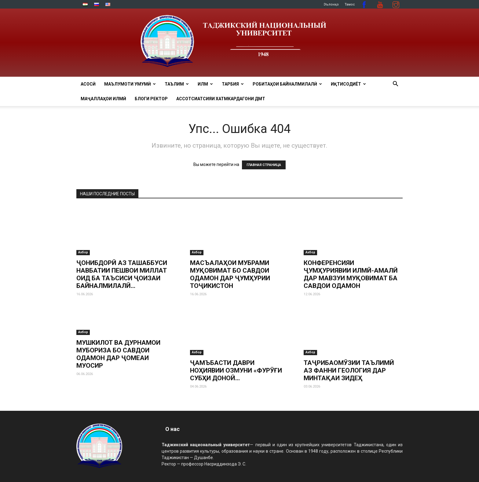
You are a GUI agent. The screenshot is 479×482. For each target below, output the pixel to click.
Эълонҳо (331, 4)
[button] (395, 84)
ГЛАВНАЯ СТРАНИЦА (264, 165)
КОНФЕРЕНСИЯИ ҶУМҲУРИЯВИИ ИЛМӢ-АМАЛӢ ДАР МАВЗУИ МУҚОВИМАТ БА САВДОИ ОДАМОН (351, 274)
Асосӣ (88, 84)
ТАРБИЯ (233, 84)
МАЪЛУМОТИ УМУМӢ (130, 84)
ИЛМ (205, 84)
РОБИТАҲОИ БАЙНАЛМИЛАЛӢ (287, 84)
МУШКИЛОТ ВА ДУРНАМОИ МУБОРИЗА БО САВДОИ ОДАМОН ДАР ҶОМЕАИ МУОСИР (118, 354)
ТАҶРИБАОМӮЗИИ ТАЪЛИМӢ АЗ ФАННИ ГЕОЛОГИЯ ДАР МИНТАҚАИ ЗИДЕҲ (349, 370)
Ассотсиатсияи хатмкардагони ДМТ (220, 98)
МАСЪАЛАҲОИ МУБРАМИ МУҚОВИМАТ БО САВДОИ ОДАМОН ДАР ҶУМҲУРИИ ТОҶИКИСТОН (230, 274)
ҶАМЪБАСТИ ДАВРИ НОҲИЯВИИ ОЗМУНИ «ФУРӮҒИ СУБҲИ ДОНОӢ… (236, 370)
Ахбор (83, 252)
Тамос (350, 4)
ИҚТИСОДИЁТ (348, 84)
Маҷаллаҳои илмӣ (103, 98)
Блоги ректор (151, 98)
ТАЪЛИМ (177, 84)
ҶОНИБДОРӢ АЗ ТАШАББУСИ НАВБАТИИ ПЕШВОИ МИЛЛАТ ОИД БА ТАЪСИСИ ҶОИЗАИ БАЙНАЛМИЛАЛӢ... (121, 274)
